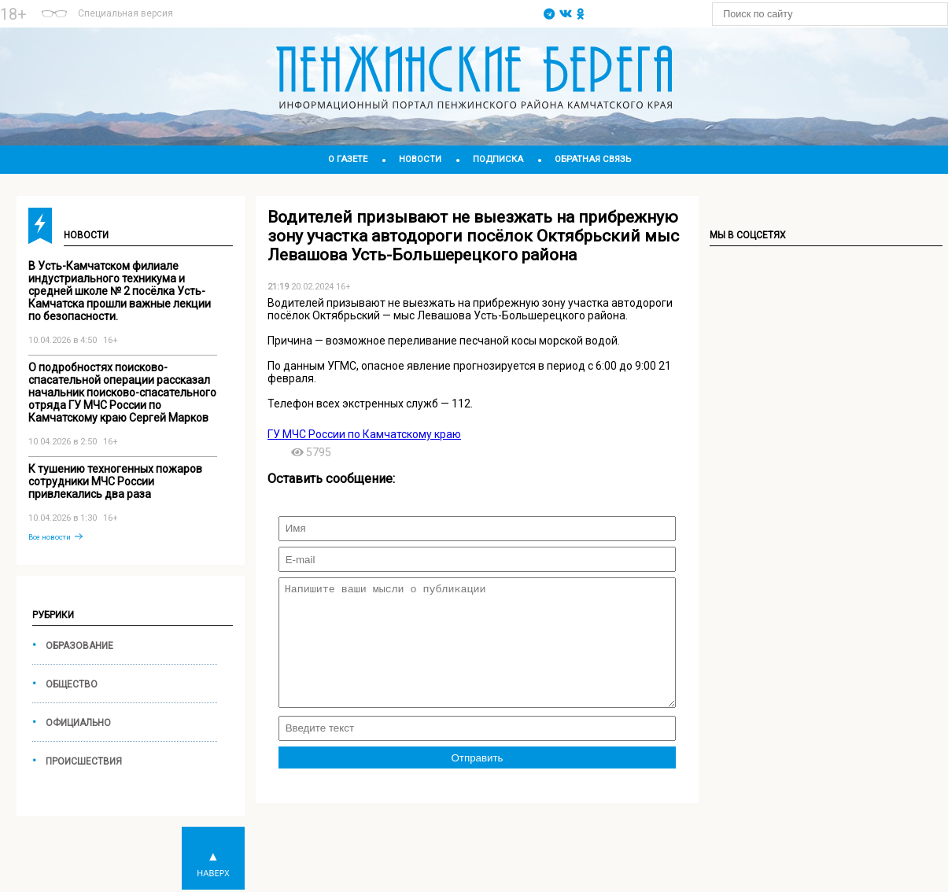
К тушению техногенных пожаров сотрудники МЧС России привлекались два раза (115, 481)
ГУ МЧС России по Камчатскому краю (364, 434)
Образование (79, 645)
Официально (78, 722)
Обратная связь (593, 159)
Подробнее (358, 7)
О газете (347, 159)
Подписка (498, 159)
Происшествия (84, 761)
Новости (420, 159)
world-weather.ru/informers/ (358, 21)
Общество (72, 684)
